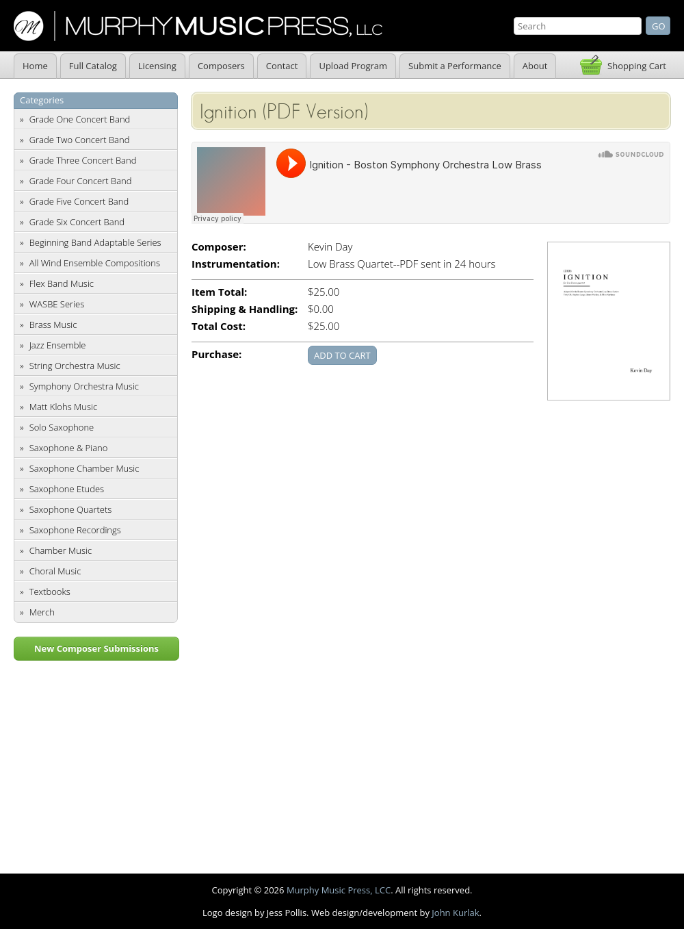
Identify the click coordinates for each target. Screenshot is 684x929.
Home (35, 66)
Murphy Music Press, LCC (339, 890)
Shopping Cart (636, 66)
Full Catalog (93, 66)
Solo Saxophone (61, 427)
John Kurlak (455, 912)
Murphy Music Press (198, 26)
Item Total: (219, 292)
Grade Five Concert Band (79, 201)
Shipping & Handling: (245, 309)
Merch (42, 612)
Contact (282, 66)
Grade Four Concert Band (80, 181)
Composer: (219, 247)
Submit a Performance (454, 66)
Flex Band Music (61, 283)
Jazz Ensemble (57, 345)
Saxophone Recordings (75, 530)
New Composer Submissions (96, 648)
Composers (221, 66)
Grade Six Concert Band (76, 222)
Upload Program (353, 66)
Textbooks (49, 591)
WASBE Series (57, 304)
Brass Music (53, 324)
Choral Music (55, 571)
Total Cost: (219, 326)
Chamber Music (60, 550)
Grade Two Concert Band (79, 139)
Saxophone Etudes (66, 489)
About (535, 66)
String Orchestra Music (74, 365)
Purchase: (216, 354)
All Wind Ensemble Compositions (94, 263)
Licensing (157, 66)
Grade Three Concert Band (83, 160)
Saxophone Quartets (70, 509)
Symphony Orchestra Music (84, 386)
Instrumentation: (236, 264)
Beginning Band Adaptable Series (95, 242)
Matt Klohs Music (63, 406)
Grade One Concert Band (80, 119)
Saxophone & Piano (68, 448)
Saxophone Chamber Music (84, 468)
